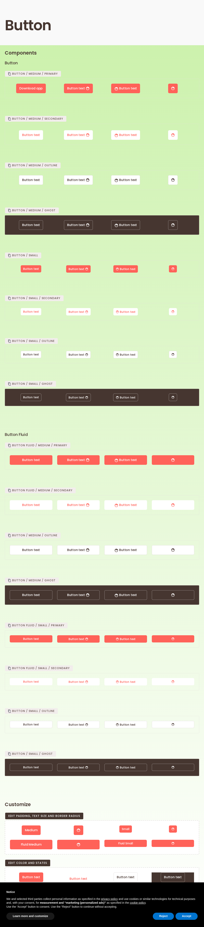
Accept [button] (186, 916)
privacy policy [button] (109, 899)
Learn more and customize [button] (30, 916)
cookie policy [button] (137, 902)
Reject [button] (163, 916)
